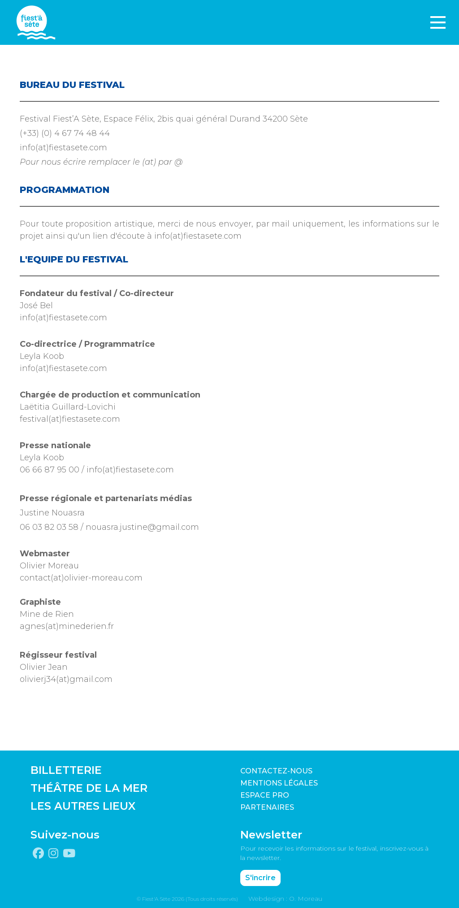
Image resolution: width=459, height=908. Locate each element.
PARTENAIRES (267, 807)
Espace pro (264, 795)
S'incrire (260, 877)
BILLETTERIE (66, 770)
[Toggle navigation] (438, 22)
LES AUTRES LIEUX (82, 805)
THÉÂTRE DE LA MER (88, 787)
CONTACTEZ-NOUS (276, 771)
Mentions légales (279, 783)
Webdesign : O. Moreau (285, 899)
